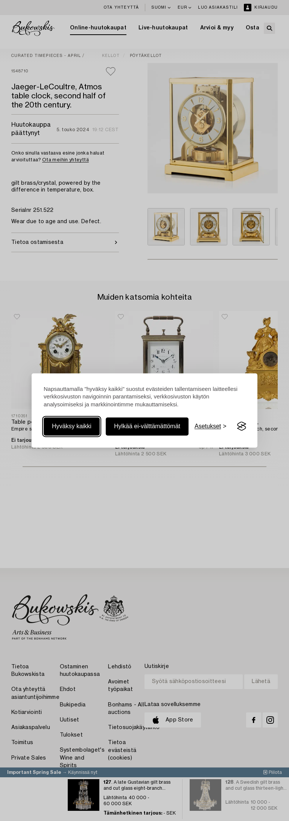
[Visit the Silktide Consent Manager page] (242, 426)
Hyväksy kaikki (71, 426)
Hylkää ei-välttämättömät (147, 426)
